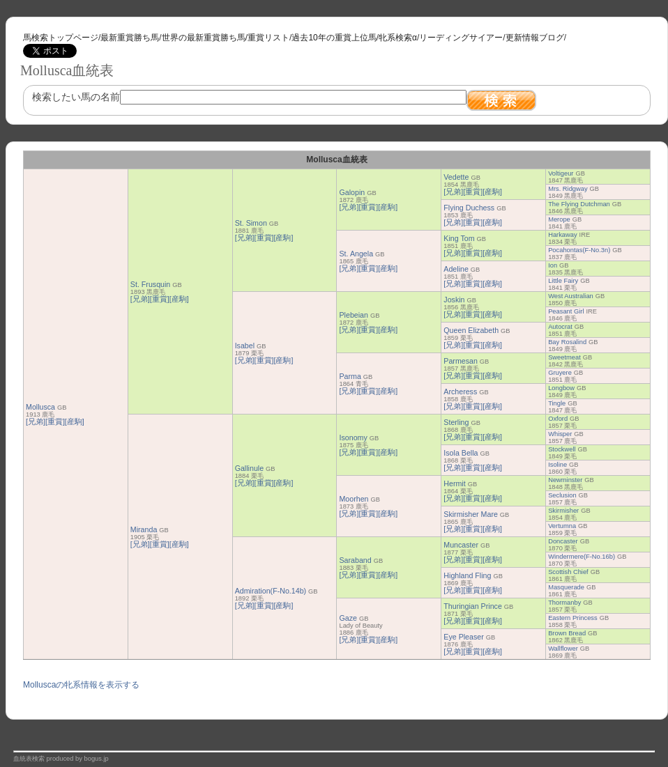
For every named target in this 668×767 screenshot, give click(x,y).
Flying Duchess (468, 207)
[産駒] (74, 421)
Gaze (347, 618)
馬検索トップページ (60, 37)
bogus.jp (96, 758)
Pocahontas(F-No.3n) (579, 250)
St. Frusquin (150, 284)
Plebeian (353, 315)
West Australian (570, 296)
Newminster (565, 480)
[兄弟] (35, 421)
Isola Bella (460, 453)
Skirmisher (563, 510)
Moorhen (353, 499)
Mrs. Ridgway (568, 188)
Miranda (144, 529)
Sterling (456, 422)
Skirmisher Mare (470, 514)
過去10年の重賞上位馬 (333, 37)
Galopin (352, 192)
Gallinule (249, 468)
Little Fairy (563, 280)
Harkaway (562, 234)
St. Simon (251, 223)
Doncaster (563, 541)
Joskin (453, 299)
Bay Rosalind (567, 342)
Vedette (456, 177)
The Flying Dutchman (579, 204)
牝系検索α (398, 37)
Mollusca (40, 407)
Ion (552, 265)
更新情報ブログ (535, 37)
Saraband (355, 560)
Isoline (557, 464)
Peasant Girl (566, 311)
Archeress (460, 391)
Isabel (245, 345)
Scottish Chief (568, 571)
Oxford (558, 418)
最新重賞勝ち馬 (129, 37)
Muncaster (460, 545)
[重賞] (55, 421)
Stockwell (561, 449)
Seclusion (562, 495)
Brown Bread (567, 633)
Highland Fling (467, 575)
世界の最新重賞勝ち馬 (203, 37)
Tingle (556, 403)
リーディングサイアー (461, 37)
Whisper (560, 434)
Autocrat (560, 326)
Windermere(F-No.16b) (581, 556)
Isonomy (353, 437)
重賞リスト (268, 37)
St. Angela (356, 253)
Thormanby (564, 602)
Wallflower (563, 648)
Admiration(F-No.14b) (270, 591)
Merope (559, 219)
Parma (349, 376)
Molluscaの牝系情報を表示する (81, 685)
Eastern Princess (573, 617)
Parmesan (460, 361)
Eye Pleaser (463, 637)
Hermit (454, 483)
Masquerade (566, 587)
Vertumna (562, 525)
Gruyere (560, 372)
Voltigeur (560, 173)
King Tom (458, 238)
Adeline (456, 269)
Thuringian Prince (472, 606)
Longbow (561, 388)
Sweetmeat (564, 357)
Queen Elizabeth (471, 330)
